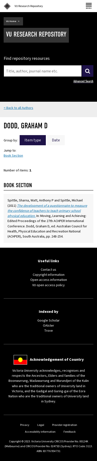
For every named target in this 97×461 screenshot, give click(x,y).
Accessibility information (40, 432)
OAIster (48, 325)
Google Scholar (48, 320)
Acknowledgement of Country (57, 359)
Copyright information (49, 274)
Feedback (70, 432)
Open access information (48, 279)
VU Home (11, 21)
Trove (48, 330)
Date (56, 140)
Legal (40, 425)
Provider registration (64, 425)
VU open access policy (48, 285)
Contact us (48, 269)
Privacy (24, 425)
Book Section (13, 155)
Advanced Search (83, 81)
